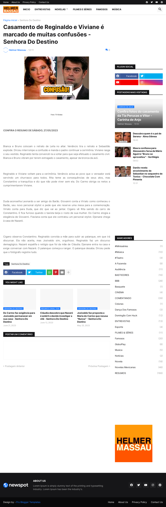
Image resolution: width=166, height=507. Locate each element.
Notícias (139, 355)
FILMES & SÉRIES (139, 332)
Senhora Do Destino (30, 20)
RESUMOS (139, 373)
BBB (139, 280)
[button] (160, 9)
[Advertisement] (139, 39)
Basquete (139, 286)
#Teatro (139, 257)
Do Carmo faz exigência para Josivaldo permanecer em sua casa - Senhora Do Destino (19, 317)
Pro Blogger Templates (28, 502)
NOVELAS (60, 9)
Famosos (139, 338)
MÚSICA (116, 9)
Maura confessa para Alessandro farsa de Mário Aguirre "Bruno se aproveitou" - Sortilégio (147, 152)
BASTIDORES (139, 275)
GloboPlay (139, 344)
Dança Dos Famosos (139, 309)
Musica (139, 350)
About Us (16, 2)
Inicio (26, 9)
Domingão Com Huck (139, 315)
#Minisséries (139, 246)
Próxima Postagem (98, 366)
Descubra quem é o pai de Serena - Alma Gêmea (147, 135)
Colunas (139, 303)
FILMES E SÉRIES (82, 9)
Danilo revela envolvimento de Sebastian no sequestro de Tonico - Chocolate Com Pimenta (147, 173)
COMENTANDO (139, 298)
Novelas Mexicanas (139, 367)
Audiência (139, 269)
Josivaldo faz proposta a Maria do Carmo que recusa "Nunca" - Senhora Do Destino (92, 317)
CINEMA (139, 292)
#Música (139, 252)
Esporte (139, 327)
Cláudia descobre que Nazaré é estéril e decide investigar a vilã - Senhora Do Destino (56, 315)
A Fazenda (139, 263)
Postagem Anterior (15, 366)
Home (6, 2)
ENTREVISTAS (42, 9)
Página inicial (10, 20)
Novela (139, 361)
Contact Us (44, 2)
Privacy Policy (29, 2)
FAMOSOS (101, 9)
